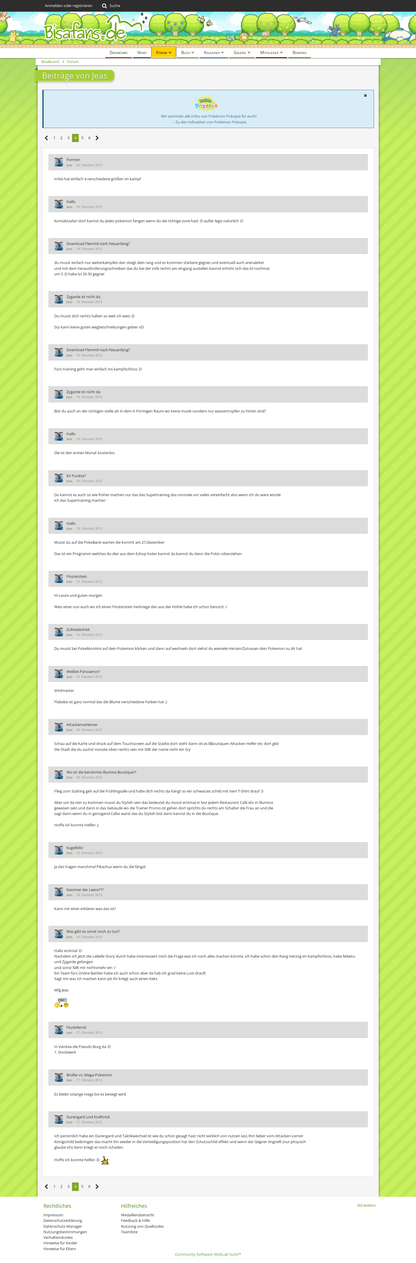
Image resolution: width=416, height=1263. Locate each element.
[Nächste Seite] (97, 138)
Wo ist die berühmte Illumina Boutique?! (101, 772)
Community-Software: (208, 1254)
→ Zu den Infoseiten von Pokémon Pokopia (208, 122)
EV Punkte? (76, 475)
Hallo (71, 201)
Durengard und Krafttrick (88, 1116)
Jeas (69, 165)
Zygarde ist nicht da (83, 296)
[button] (365, 95)
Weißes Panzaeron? (83, 671)
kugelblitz (74, 847)
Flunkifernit (76, 1027)
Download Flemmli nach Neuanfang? (98, 243)
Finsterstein (76, 576)
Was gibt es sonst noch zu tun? (93, 931)
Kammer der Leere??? (85, 889)
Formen (73, 159)
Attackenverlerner (82, 724)
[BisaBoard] (208, 30)
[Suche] (110, 6)
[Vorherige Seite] (46, 138)
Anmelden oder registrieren (68, 5)
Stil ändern (366, 1205)
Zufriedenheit (78, 629)
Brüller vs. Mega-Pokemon (89, 1074)
